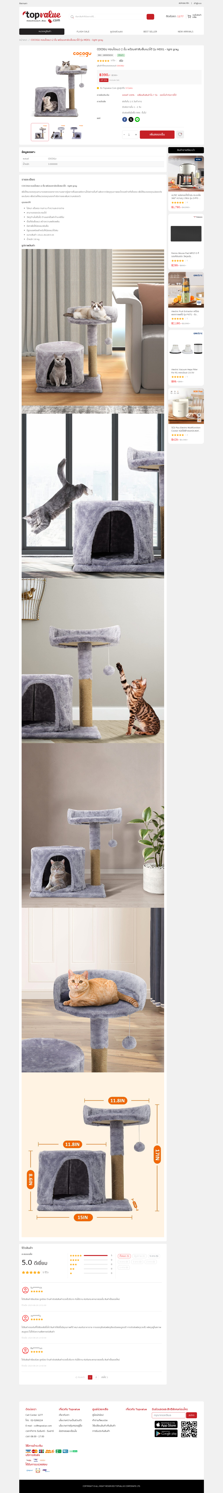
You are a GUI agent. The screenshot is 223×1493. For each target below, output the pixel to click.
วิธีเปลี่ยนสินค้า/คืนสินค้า (104, 1426)
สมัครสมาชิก (184, 3)
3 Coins (129, 88)
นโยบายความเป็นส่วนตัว (70, 1420)
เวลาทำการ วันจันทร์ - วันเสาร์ (40, 1431)
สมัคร (191, 1415)
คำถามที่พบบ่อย (100, 1420)
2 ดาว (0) (150, 1262)
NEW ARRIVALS (185, 31)
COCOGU (120, 65)
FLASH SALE (83, 31)
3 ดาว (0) (137, 1262)
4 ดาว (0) (123, 1262)
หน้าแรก (23, 40)
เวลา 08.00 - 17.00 (35, 1436)
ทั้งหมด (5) (124, 1256)
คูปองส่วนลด (116, 31)
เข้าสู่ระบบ (198, 3)
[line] (137, 120)
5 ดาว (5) (154, 1256)
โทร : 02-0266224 (34, 1420)
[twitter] (131, 120)
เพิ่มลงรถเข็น (157, 134)
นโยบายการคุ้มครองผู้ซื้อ (70, 1426)
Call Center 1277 (34, 1415)
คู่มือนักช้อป (98, 1415)
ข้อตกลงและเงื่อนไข (68, 1431)
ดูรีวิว (121, 60)
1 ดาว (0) (123, 1267)
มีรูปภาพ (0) (139, 1256)
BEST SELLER (150, 31)
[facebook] (124, 120)
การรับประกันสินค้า (101, 1431)
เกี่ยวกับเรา (64, 1415)
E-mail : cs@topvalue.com (39, 1426)
